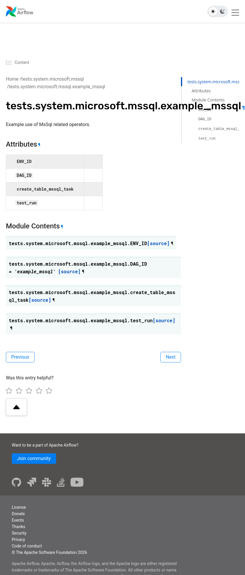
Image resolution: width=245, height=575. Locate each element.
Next (170, 357)
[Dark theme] (222, 11)
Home (12, 79)
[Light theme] (213, 11)
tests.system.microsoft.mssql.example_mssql (57, 86)
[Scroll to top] (16, 407)
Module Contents (208, 100)
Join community (34, 458)
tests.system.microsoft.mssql (52, 79)
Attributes (201, 91)
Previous (20, 357)
